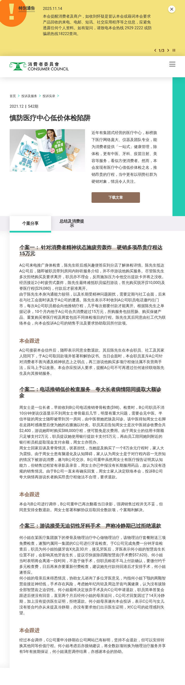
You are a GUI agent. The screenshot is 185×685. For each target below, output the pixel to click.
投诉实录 (49, 96)
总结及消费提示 (71, 223)
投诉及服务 (29, 96)
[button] (155, 50)
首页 (13, 96)
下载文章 (115, 197)
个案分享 (30, 223)
